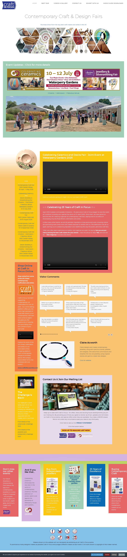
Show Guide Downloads (113, 3)
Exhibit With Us (92, 3)
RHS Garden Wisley (26, 187)
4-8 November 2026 (26, 240)
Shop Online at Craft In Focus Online (25, 268)
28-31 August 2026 (26, 219)
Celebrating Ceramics (26, 193)
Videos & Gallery (61, 3)
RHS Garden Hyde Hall (26, 217)
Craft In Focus (9, 5)
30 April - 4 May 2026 (26, 189)
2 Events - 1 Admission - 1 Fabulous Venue (63, 93)
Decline (107, 554)
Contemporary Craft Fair (26, 185)
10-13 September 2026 (26, 228)
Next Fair (45, 3)
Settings (114, 554)
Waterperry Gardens (26, 206)
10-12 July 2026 (26, 209)
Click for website (85, 360)
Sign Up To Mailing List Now (76, 430)
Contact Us (76, 3)
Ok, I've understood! (97, 554)
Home (34, 3)
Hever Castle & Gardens (26, 225)
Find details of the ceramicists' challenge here (25, 424)
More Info (121, 554)
